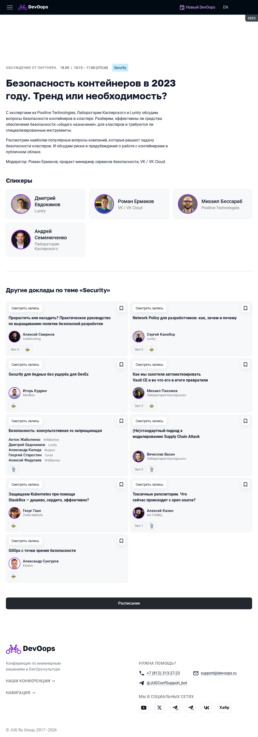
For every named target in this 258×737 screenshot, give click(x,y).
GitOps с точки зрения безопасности (42, 550)
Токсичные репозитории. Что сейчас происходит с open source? (164, 497)
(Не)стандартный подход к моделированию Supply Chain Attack (166, 433)
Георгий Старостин (25, 455)
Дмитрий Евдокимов (47, 201)
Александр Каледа (25, 450)
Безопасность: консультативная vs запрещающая (55, 430)
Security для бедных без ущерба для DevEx (48, 374)
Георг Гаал (32, 511)
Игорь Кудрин (35, 391)
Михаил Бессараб (221, 201)
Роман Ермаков (136, 201)
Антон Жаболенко (25, 440)
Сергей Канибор (161, 334)
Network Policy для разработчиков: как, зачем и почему (185, 318)
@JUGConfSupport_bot (167, 682)
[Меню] (10, 7)
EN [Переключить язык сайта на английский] (225, 7)
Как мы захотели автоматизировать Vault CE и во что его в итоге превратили (170, 377)
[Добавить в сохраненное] (121, 308)
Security (120, 68)
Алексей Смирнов (39, 334)
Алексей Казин (160, 511)
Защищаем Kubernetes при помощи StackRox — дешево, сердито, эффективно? (49, 497)
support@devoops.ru (219, 672)
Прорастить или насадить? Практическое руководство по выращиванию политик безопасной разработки (60, 321)
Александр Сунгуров (41, 561)
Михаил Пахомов (162, 391)
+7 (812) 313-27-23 (163, 672)
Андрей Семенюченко (51, 234)
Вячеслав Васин (161, 454)
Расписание (129, 603)
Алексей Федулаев (25, 460)
